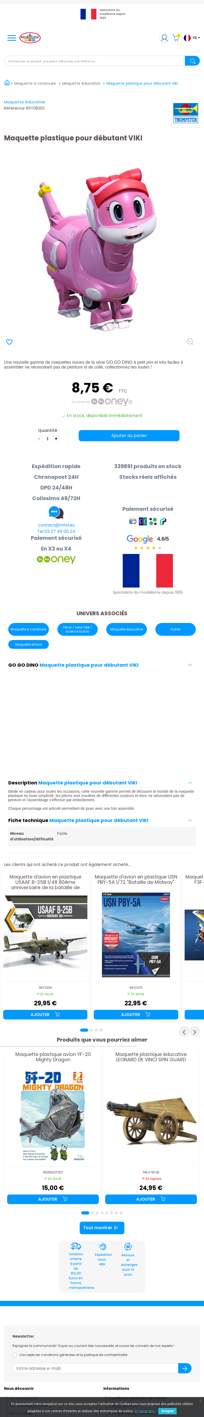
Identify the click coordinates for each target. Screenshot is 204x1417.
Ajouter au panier (129, 435)
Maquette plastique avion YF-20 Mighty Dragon (53, 1057)
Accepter (167, 1411)
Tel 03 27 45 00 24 (56, 531)
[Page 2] (91, 1030)
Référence (14, 108)
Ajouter (45, 1014)
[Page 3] (96, 1030)
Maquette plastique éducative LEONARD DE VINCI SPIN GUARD (151, 1057)
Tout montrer (102, 1228)
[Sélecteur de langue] (191, 38)
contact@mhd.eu (56, 525)
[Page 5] (106, 1212)
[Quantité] (47, 439)
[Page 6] (111, 1212)
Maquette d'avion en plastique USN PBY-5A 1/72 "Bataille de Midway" (136, 879)
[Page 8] (121, 1212)
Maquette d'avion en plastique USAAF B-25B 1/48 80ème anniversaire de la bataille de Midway (45, 882)
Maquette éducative (24, 102)
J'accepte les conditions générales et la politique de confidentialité (73, 1355)
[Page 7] (116, 1212)
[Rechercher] (102, 61)
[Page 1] (84, 1030)
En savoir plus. (145, 1411)
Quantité (47, 430)
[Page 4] (101, 1030)
